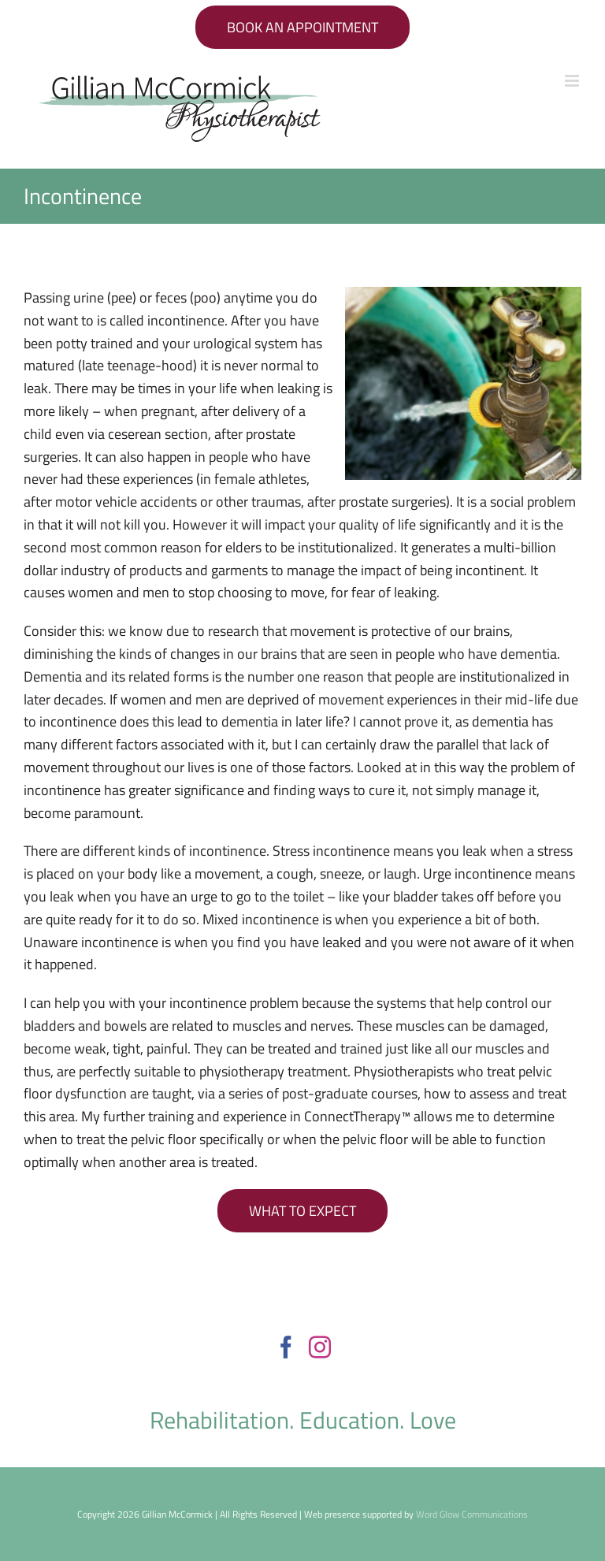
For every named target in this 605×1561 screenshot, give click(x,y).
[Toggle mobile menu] (573, 80)
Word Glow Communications (472, 1514)
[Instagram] (320, 1347)
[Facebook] (286, 1347)
